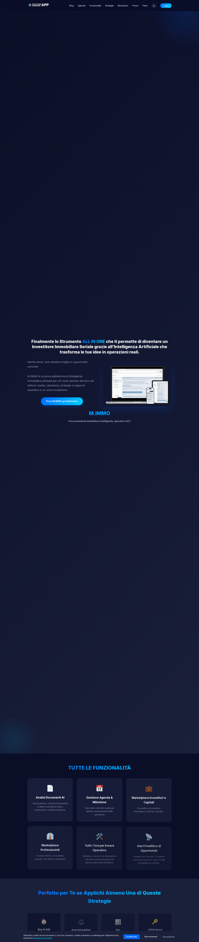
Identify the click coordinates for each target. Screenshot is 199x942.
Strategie (109, 5)
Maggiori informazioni (43, 938)
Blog (71, 5)
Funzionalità (95, 5)
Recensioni (123, 5)
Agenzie (81, 5)
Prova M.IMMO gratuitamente (62, 401)
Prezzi (135, 5)
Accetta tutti (131, 937)
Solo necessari (150, 937)
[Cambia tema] (154, 5)
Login (166, 5)
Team (145, 5)
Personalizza (169, 937)
